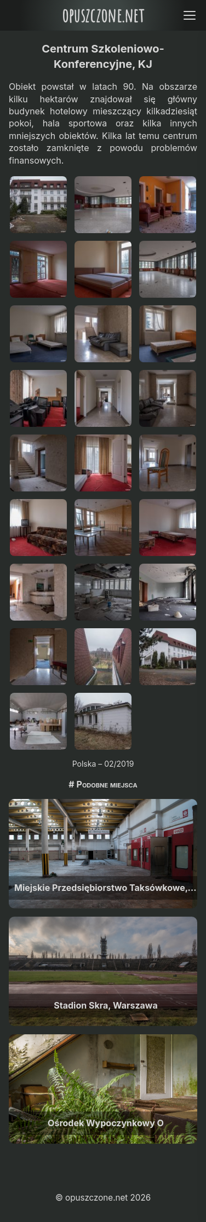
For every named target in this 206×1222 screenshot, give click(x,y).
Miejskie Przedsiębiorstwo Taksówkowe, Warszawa (105, 887)
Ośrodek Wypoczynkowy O (106, 1122)
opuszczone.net (103, 15)
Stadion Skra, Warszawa (105, 1005)
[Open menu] (189, 15)
